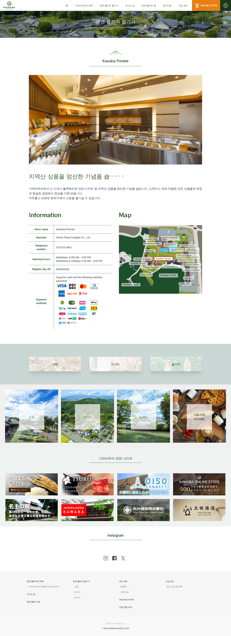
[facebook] (114, 558)
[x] (123, 558)
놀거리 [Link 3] (143, 417)
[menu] (67, 5)
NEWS (124, 587)
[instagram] (106, 558)
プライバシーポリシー (115, 623)
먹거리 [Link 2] (87, 417)
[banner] (31, 475)
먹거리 (77, 592)
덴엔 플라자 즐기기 (81, 581)
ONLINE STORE (126, 600)
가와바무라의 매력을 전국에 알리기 (44, 587)
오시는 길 (130, 5)
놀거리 (77, 597)
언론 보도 (125, 592)
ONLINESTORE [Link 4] (199, 416)
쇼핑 (76, 587)
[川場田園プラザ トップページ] (9, 5)
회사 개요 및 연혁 (174, 587)
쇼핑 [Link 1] (31, 417)
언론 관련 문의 (125, 607)
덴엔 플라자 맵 (148, 5)
